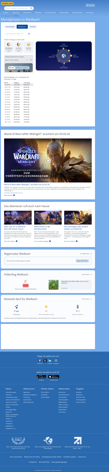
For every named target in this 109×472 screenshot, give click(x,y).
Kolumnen (9, 392)
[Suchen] (44, 3)
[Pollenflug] (90, 3)
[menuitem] (6, 10)
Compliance (33, 460)
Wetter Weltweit (63, 405)
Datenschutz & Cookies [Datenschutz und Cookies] (32, 454)
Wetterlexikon (62, 407)
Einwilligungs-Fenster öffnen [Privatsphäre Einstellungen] (51, 454)
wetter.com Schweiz (11, 400)
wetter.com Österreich (12, 402)
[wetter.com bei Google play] (41, 375)
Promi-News (62, 410)
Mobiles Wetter (47, 386)
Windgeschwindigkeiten (30, 392)
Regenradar (26, 390)
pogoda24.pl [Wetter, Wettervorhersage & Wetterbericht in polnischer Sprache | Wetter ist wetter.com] (9, 424)
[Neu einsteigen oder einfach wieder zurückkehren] (77, 224)
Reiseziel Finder (80, 395)
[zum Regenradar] (86, 251)
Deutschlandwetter (64, 392)
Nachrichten (62, 390)
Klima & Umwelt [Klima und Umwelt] (80, 400)
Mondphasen (22, 24)
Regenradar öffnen (82, 258)
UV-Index (32, 24)
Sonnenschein (27, 397)
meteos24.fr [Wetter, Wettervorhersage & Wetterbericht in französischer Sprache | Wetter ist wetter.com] (9, 419)
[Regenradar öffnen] (82, 258)
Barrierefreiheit (44, 460)
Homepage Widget (11, 407)
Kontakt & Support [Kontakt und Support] (69, 454)
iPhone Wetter (45, 390)
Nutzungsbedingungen (59, 460)
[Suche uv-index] (28, 31)
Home (2, 13)
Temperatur (26, 395)
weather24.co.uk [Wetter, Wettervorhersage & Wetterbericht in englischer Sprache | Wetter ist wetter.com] (10, 426)
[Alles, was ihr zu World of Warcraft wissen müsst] (17, 224)
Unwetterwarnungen (11, 395)
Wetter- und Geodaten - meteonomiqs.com (12, 413)
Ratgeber (80, 386)
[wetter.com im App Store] (53, 375)
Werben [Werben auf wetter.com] (8, 405)
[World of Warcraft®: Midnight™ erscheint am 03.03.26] (47, 165)
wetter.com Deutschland (13, 397)
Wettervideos (64, 386)
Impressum (82, 454)
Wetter (8, 386)
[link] (6, 10)
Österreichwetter (63, 397)
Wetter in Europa (63, 402)
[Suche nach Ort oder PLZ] (31, 3)
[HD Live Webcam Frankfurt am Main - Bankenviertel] (19, 65)
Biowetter (79, 390)
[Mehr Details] (87, 272)
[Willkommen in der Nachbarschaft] (47, 224)
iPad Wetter (44, 392)
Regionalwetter (63, 400)
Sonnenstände (10, 24)
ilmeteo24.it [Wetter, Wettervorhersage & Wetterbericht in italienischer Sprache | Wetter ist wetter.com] (9, 421)
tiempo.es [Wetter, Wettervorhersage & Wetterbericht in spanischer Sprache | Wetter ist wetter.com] (8, 416)
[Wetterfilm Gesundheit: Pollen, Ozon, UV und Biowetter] (70, 282)
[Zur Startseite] (7, 3)
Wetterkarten (29, 386)
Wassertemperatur (28, 400)
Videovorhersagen (11, 390)
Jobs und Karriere (16, 454)
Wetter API (9, 410)
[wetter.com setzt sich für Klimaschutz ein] (48, 442)
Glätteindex (79, 392)
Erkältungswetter (81, 397)
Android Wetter (45, 395)
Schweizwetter (63, 395)
